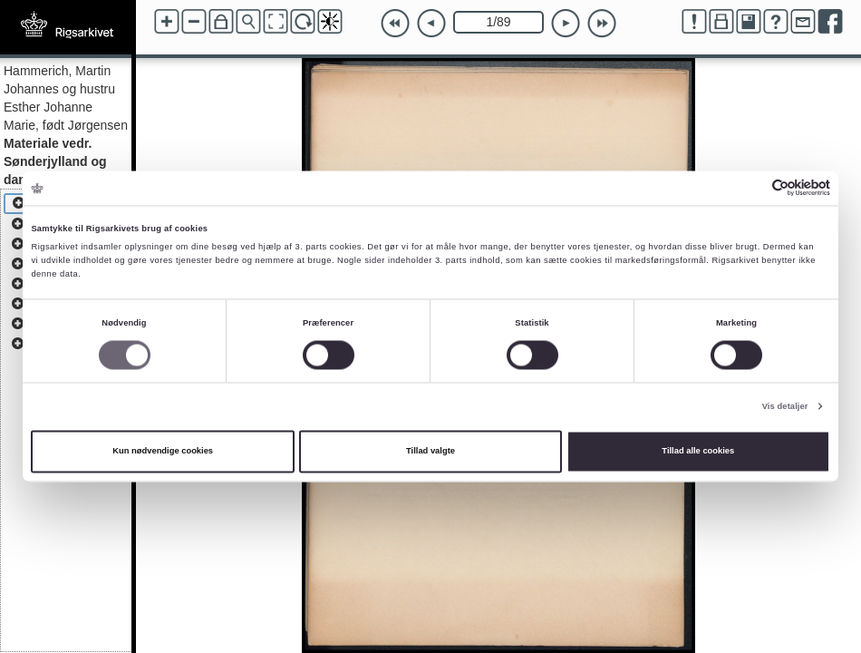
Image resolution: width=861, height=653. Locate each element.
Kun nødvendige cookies (162, 451)
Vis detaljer (785, 406)
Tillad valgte (430, 451)
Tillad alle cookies (698, 451)
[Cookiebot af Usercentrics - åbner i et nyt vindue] (751, 188)
